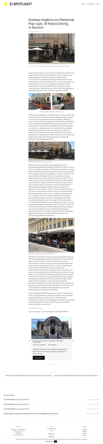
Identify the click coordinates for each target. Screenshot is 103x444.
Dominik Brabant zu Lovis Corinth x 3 (16, 399)
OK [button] (55, 441)
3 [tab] (52, 364)
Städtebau (67, 66)
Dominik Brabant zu (16, 404)
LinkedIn (84, 433)
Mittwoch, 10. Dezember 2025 (92, 413)
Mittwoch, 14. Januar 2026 (93, 399)
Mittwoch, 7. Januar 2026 (93, 404)
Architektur (55, 66)
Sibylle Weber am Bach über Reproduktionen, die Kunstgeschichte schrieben (31, 414)
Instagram (84, 431)
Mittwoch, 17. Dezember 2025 (93, 409)
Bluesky (84, 435)
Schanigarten (61, 66)
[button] (29, 340)
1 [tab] (49, 364)
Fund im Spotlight (42, 66)
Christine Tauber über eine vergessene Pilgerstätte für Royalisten (48, 341)
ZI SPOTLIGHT (21, 4)
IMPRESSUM (51, 436)
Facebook (84, 429)
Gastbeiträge (49, 66)
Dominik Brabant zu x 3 (16, 409)
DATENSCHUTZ (51, 433)
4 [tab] (53, 364)
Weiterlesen (38, 358)
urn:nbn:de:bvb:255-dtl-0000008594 (54, 312)
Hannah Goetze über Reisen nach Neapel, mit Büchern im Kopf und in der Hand (28, 375)
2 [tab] (51, 364)
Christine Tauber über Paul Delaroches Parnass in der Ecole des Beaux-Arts (75, 375)
